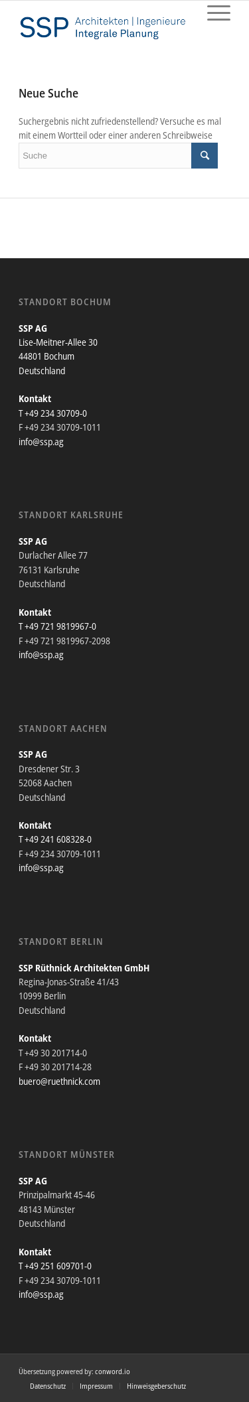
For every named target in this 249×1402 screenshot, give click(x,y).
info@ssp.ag (41, 441)
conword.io (112, 1371)
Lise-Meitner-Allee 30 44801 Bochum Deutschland (58, 356)
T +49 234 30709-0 (53, 413)
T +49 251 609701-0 (55, 1265)
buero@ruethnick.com (59, 1081)
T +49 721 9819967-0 (57, 626)
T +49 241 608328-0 (55, 839)
